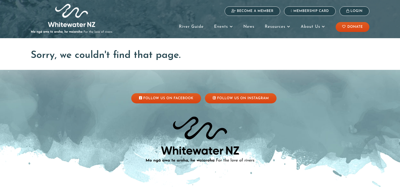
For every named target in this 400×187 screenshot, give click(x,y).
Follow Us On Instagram (241, 98)
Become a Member (252, 11)
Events (223, 27)
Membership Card (310, 11)
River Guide (191, 27)
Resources (277, 27)
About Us (313, 27)
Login (354, 11)
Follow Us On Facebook (166, 98)
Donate (352, 27)
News (248, 27)
